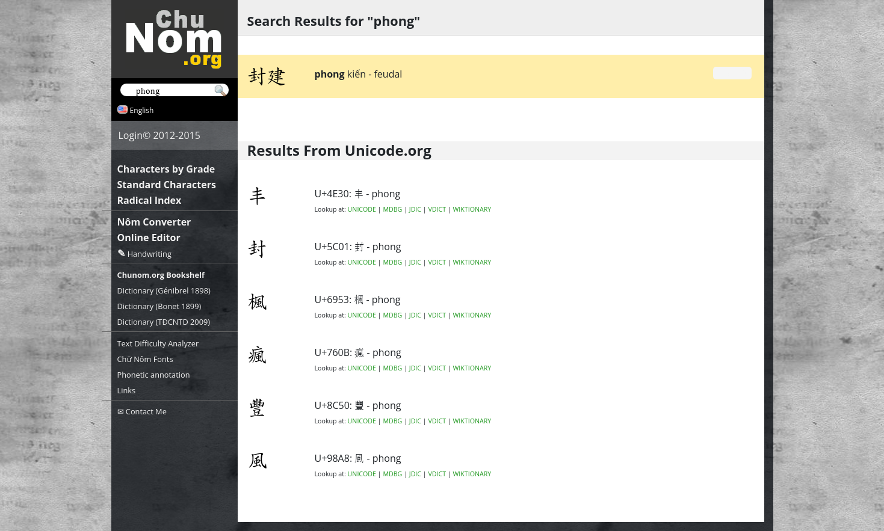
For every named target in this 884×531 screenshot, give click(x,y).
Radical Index (149, 200)
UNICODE (362, 209)
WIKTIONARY (472, 209)
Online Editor (149, 237)
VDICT (437, 209)
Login (131, 135)
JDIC (415, 209)
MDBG (392, 209)
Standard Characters (166, 184)
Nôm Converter (154, 222)
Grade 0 (732, 72)
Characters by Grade (166, 169)
